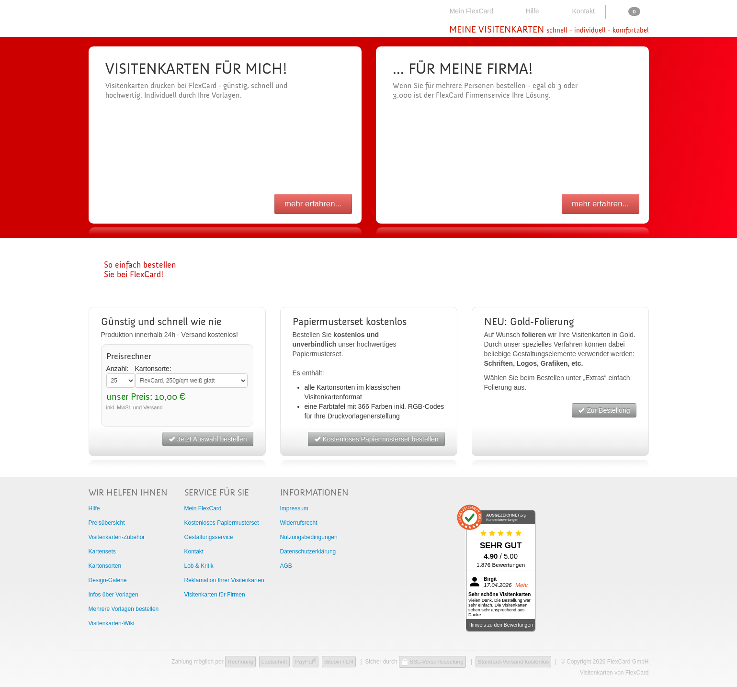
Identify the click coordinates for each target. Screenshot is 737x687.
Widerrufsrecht (298, 522)
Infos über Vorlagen (113, 594)
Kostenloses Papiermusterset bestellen (376, 439)
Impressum (294, 508)
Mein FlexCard (465, 11)
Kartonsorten (105, 566)
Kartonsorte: (153, 368)
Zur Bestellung (604, 410)
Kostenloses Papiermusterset (221, 522)
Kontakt (577, 11)
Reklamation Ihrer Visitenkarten (224, 580)
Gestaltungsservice (208, 537)
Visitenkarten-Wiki (112, 623)
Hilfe (526, 11)
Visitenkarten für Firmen (214, 594)
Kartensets (102, 551)
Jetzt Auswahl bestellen (208, 439)
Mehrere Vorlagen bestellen (124, 609)
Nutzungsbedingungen (309, 537)
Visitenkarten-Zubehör (117, 537)
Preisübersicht (107, 522)
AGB (286, 566)
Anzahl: (117, 368)
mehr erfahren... (312, 203)
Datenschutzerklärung (308, 551)
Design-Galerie (108, 580)
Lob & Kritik (199, 566)
